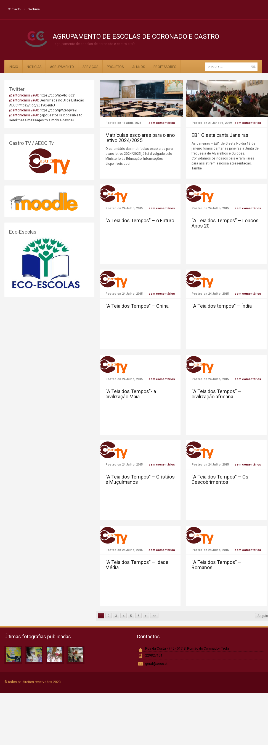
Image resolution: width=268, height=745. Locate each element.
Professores (164, 67)
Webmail (34, 9)
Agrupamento (62, 67)
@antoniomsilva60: (24, 95)
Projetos (115, 67)
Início (13, 67)
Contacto (14, 9)
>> (154, 616)
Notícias (34, 67)
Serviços (90, 67)
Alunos (138, 67)
